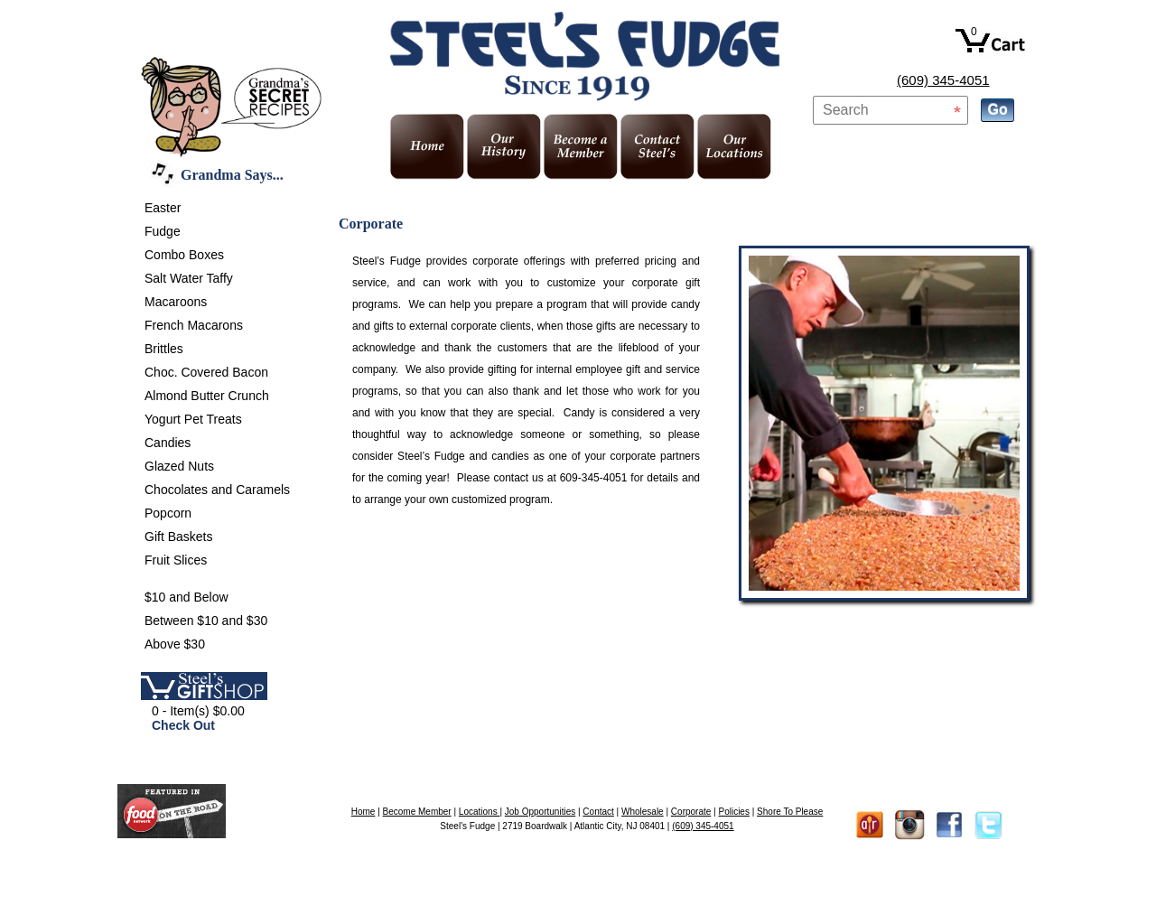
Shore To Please (790, 812)
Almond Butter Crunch (206, 395)
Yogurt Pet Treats (193, 419)
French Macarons (193, 325)
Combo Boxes (184, 254)
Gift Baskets (178, 536)
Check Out (183, 725)
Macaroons (175, 301)
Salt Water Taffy (188, 278)
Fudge (162, 231)
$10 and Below (186, 597)
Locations (479, 812)
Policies (733, 812)
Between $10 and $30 (205, 620)
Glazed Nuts (179, 466)
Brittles (163, 348)
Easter (162, 208)
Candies (167, 442)
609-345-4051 (594, 478)
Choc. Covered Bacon (206, 372)
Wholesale (642, 812)
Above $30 (174, 644)
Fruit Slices (175, 560)
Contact (598, 812)
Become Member (417, 812)
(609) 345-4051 (943, 80)
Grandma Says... (232, 174)
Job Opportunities (540, 812)
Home (363, 812)
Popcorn (167, 513)
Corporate (691, 812)
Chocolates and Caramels (217, 489)
